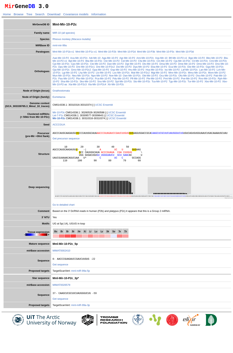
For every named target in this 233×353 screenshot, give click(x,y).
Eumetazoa (59, 98)
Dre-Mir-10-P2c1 (85, 67)
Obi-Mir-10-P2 (150, 76)
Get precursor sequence (66, 140)
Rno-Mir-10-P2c (207, 79)
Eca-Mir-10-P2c (177, 67)
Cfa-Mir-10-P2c (146, 62)
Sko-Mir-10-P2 (88, 82)
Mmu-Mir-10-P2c (197, 73)
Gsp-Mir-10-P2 (118, 70)
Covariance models (75, 15)
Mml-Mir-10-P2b (107, 52)
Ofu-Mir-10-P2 (186, 76)
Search (40, 15)
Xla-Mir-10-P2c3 (78, 85)
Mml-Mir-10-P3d (185, 52)
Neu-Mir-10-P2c (81, 76)
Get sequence (60, 270)
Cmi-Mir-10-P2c (218, 62)
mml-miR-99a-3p (80, 311)
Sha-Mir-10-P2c (69, 82)
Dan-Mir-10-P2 (115, 65)
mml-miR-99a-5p (80, 276)
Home (7, 15)
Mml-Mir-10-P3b (146, 52)
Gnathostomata (61, 91)
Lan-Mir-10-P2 (207, 70)
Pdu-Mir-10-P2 (121, 79)
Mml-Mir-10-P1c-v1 (86, 52)
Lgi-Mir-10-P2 (69, 73)
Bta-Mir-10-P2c (93, 62)
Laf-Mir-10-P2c (189, 70)
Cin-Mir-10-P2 (164, 62)
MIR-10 (57, 34)
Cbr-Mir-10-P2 (112, 62)
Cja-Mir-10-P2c (181, 62)
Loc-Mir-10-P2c (121, 73)
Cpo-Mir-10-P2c (80, 65)
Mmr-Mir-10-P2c (177, 73)
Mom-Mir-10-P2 (217, 73)
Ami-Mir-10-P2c (145, 59)
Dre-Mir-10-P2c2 (105, 67)
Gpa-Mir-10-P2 (100, 70)
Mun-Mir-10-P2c (62, 76)
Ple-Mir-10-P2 (154, 79)
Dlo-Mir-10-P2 (150, 65)
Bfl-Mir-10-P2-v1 (178, 59)
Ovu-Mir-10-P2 (204, 76)
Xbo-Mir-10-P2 (213, 82)
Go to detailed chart (64, 210)
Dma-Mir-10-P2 (168, 65)
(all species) (68, 34)
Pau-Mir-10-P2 (66, 79)
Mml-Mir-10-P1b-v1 (63, 52)
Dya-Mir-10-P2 (141, 67)
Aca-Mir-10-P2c (79, 59)
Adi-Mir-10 (94, 59)
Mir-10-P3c (59, 113)
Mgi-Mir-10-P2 (159, 73)
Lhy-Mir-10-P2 (86, 73)
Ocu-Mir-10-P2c (168, 76)
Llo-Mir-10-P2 (103, 73)
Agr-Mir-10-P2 (127, 59)
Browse (18, 15)
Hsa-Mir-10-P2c (154, 70)
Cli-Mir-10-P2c (200, 62)
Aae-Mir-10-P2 (61, 59)
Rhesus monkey (72, 40)
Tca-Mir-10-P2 (159, 82)
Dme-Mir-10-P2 (186, 65)
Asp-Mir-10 (161, 59)
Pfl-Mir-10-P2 (137, 79)
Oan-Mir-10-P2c (132, 76)
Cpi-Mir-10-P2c (61, 65)
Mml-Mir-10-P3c (165, 52)
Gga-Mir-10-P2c (215, 67)
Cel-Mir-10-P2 (129, 62)
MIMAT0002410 (61, 255)
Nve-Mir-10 (115, 76)
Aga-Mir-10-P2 (110, 59)
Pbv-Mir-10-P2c (85, 79)
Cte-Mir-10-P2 (98, 65)
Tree (29, 15)
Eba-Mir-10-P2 (159, 67)
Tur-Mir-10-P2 (195, 82)
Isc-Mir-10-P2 (172, 70)
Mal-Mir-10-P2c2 (140, 73)
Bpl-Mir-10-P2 (76, 62)
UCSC (99, 105)
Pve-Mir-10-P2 (189, 79)
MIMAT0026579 (61, 290)
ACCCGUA (59, 125)
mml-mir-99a (60, 46)
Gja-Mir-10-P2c (61, 70)
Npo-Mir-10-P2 (99, 76)
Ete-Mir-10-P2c (195, 67)
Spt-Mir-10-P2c (123, 82)
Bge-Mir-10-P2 (197, 59)
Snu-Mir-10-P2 (105, 82)
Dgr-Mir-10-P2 (133, 65)
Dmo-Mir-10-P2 (205, 65)
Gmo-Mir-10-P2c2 (81, 70)
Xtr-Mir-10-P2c (116, 85)
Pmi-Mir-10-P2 (171, 79)
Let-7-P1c (58, 116)
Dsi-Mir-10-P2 (124, 67)
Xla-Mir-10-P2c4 (97, 85)
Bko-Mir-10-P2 (214, 59)
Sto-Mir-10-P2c (141, 82)
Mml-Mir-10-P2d (127, 52)
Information (98, 15)
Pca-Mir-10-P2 (103, 79)
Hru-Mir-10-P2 (136, 70)
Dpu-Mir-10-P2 (66, 67)
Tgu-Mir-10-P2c (177, 82)
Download (54, 15)
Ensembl (108, 105)
